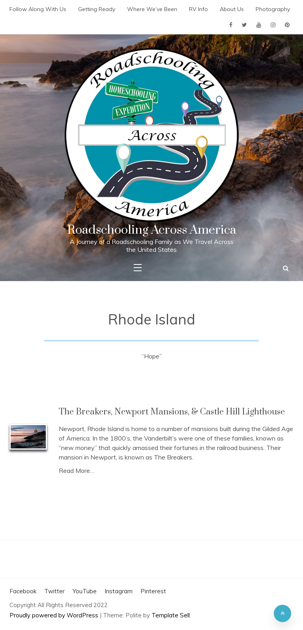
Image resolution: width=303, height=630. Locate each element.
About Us (232, 9)
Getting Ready (96, 9)
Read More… (76, 470)
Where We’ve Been (152, 9)
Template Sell (171, 615)
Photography (273, 9)
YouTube (85, 591)
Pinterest (153, 591)
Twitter (54, 591)
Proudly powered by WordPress (54, 615)
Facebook (22, 591)
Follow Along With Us (37, 9)
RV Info (198, 9)
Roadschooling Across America (151, 230)
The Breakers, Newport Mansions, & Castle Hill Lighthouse (172, 412)
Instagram (119, 591)
